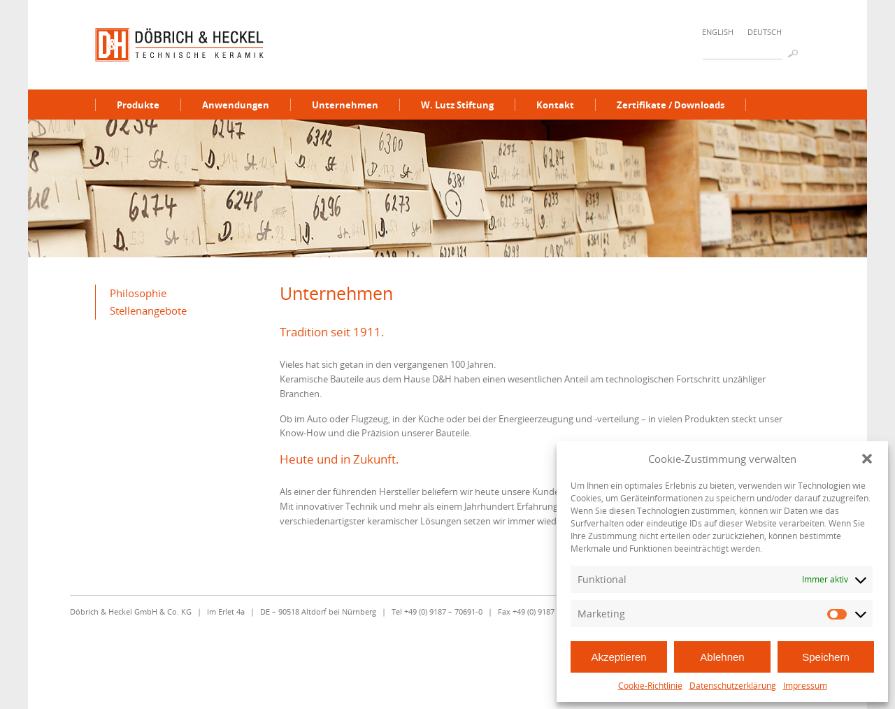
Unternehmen (345, 105)
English (717, 32)
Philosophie (138, 293)
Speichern (826, 657)
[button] (867, 459)
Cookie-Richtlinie (650, 686)
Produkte (138, 105)
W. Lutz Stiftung (457, 105)
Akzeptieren (618, 657)
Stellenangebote (148, 310)
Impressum (805, 686)
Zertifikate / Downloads (670, 105)
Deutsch (764, 32)
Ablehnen (722, 657)
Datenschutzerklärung (732, 686)
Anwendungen (235, 105)
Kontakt (555, 105)
